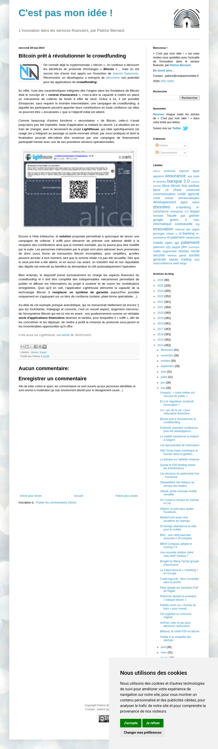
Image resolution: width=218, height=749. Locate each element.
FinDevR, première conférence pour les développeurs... (179, 429)
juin (163, 382)
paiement (190, 242)
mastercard (192, 237)
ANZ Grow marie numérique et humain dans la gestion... (179, 452)
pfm (184, 247)
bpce (156, 190)
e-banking (183, 207)
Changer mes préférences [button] (142, 732)
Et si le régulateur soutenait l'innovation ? (177, 403)
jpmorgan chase (163, 233)
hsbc (196, 220)
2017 (160, 329)
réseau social (189, 251)
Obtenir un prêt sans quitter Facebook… (177, 510)
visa (197, 259)
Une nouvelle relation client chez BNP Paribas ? (176, 554)
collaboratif (192, 190)
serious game (177, 255)
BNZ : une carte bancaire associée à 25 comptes (176, 536)
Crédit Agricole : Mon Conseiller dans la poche (179, 580)
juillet (164, 377)
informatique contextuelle (172, 224)
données (161, 206)
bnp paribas (190, 185)
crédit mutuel (163, 198)
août (164, 371)
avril (164, 647)
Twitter (176, 128)
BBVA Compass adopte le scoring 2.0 (176, 545)
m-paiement (176, 237)
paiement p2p (161, 247)
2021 (160, 307)
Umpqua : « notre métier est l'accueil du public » (177, 394)
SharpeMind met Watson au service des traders (177, 484)
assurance (175, 175)
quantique (194, 247)
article (65, 335)
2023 (160, 296)
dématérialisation (188, 198)
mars (164, 652)
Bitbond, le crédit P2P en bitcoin (179, 631)
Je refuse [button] (153, 723)
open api (172, 243)
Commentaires (166, 152)
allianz (156, 171)
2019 (160, 318)
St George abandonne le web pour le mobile (178, 528)
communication (164, 194)
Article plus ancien (126, 495)
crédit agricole (188, 194)
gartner (194, 215)
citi (167, 190)
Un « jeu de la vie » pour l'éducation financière (175, 412)
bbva (165, 185)
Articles (162, 145)
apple (196, 171)
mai (163, 388)
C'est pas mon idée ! (66, 12)
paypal (176, 247)
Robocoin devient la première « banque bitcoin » (178, 598)
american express (176, 171)
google (158, 220)
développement (164, 202)
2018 (160, 323)
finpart (43, 352)
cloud (177, 190)
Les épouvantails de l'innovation (179, 445)
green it (178, 220)
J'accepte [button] (131, 723)
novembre (167, 355)
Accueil (78, 495)
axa (190, 176)
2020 (160, 312)
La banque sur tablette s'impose (179, 459)
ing (197, 224)
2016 (160, 334)
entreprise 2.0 (179, 211)
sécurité (159, 255)
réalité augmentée (164, 251)
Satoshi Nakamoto (125, 73)
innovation (163, 228)
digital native (189, 202)
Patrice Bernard (180, 65)
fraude (172, 215)
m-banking (186, 233)
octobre (166, 360)
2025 (160, 285)
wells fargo (179, 263)
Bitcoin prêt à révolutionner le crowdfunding (178, 420)
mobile (158, 243)
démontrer (113, 77)
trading (186, 259)
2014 (160, 345)
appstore (158, 176)
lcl (176, 233)
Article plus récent (31, 495)
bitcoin (34, 352)
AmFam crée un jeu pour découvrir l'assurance (175, 624)
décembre (167, 350)
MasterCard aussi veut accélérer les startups (175, 519)
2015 (160, 339)
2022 (160, 301)
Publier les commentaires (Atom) (56, 502)
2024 (160, 291)
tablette (173, 259)
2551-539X (167, 81)
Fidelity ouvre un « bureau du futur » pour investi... (178, 607)
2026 (160, 280)
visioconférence (162, 263)
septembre (168, 366)
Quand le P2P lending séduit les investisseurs (177, 466)
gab (182, 215)
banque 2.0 (178, 181)
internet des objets (187, 229)
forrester (158, 215)
